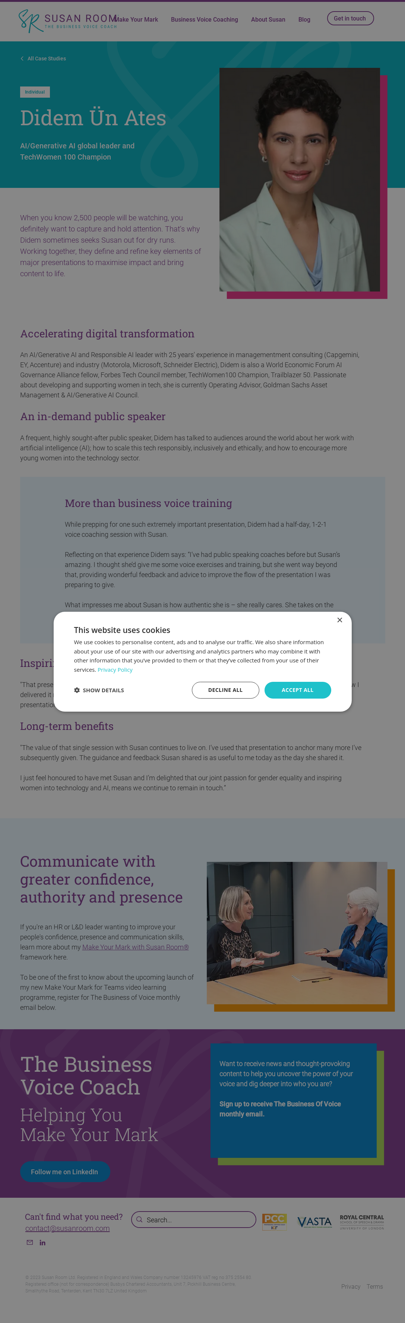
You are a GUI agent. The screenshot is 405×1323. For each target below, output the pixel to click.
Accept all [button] (297, 689)
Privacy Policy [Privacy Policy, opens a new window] (115, 669)
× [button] (339, 620)
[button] (99, 690)
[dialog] (203, 661)
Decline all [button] (225, 689)
